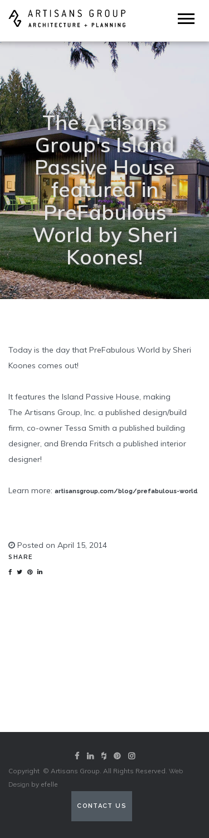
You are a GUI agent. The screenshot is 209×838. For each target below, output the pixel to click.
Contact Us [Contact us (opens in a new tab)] (102, 806)
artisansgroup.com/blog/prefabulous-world (126, 491)
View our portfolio (104, 703)
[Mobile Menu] (186, 19)
